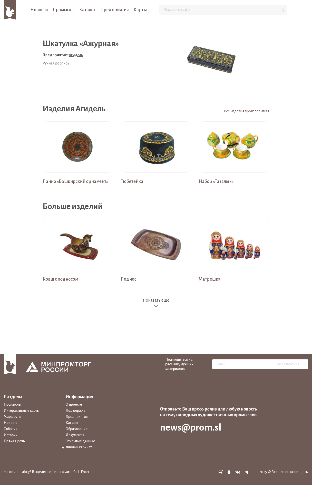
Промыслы (63, 9)
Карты (140, 9)
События (11, 429)
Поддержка (75, 410)
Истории (11, 435)
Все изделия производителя (246, 111)
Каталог (87, 9)
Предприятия (114, 9)
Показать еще (156, 303)
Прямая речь (14, 441)
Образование (77, 429)
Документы (75, 435)
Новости (39, 9)
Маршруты (12, 417)
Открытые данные (80, 441)
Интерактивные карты (21, 410)
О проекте (74, 404)
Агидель (76, 55)
